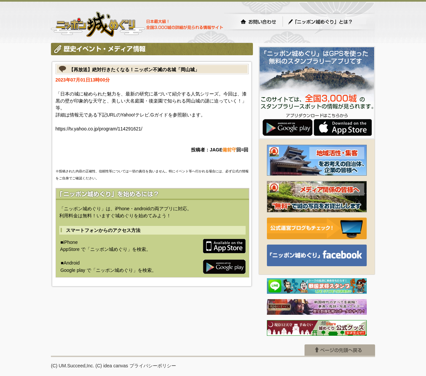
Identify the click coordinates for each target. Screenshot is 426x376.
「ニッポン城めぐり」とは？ (327, 21)
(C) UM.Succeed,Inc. (72, 365)
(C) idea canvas (112, 365)
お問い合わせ (258, 21)
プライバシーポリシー (152, 365)
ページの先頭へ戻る (340, 350)
